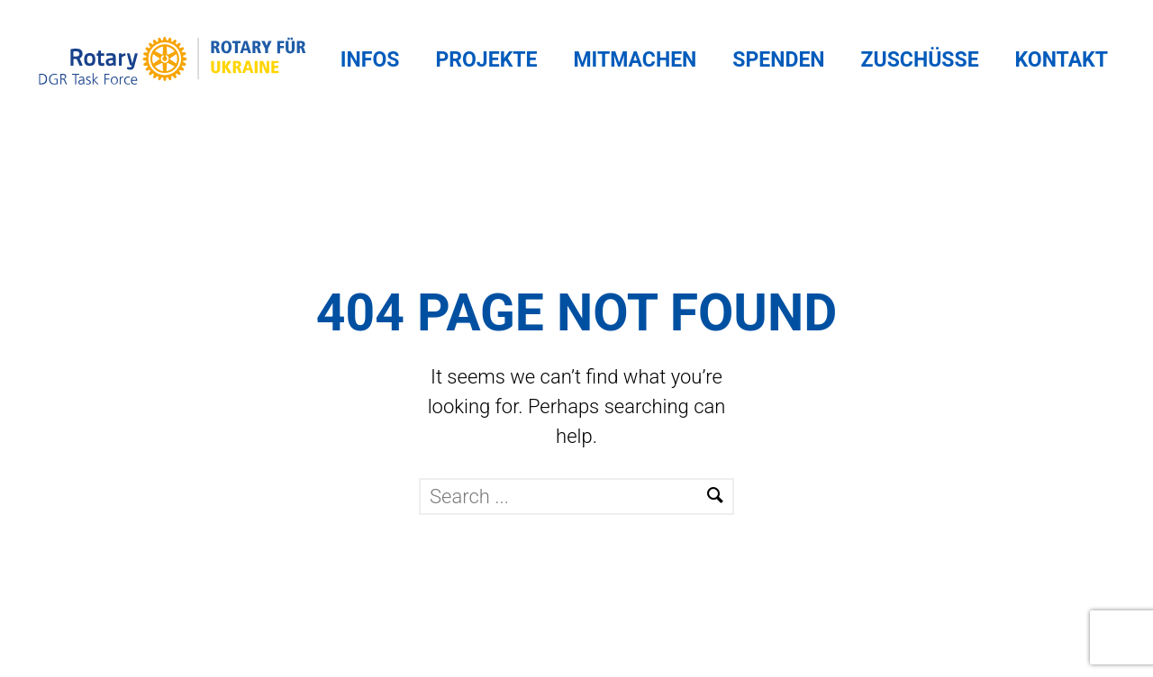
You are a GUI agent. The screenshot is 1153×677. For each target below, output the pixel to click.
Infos (370, 60)
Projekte (486, 60)
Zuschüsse (920, 60)
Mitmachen (634, 60)
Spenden (778, 60)
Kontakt (1061, 60)
